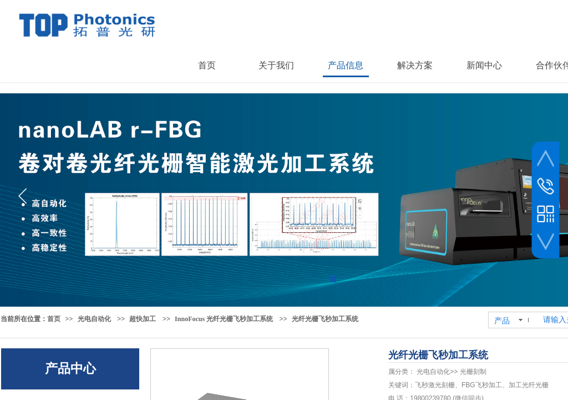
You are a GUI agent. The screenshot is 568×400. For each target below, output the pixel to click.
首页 (53, 319)
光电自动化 (94, 319)
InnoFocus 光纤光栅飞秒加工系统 (224, 319)
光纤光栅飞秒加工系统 (325, 319)
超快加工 (142, 319)
